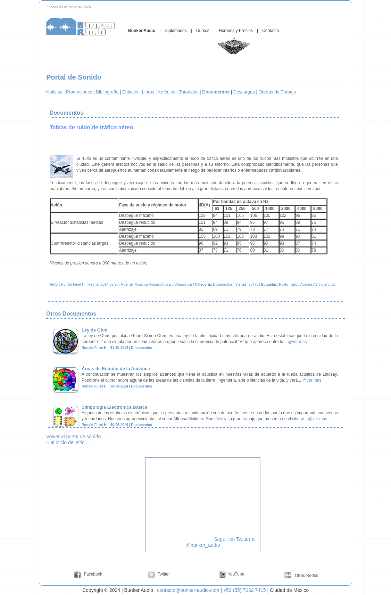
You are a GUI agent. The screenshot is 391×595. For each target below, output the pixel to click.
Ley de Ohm (94, 330)
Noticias (54, 92)
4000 (302, 208)
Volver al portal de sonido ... (76, 436)
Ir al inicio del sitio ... (68, 442)
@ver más (297, 341)
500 (255, 208)
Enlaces (130, 92)
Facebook (93, 574)
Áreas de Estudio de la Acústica (116, 368)
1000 (270, 208)
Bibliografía (107, 92)
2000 (286, 208)
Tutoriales (189, 92)
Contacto (270, 30)
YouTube (236, 574)
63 (217, 208)
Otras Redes (306, 575)
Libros (148, 92)
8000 (318, 208)
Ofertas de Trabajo (277, 92)
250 (242, 208)
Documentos (67, 113)
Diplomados (175, 30)
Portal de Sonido (73, 77)
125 (228, 208)
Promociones (79, 92)
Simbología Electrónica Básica (114, 407)
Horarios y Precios (236, 30)
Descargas (244, 92)
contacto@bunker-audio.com (188, 590)
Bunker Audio (141, 30)
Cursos (202, 30)
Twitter (164, 574)
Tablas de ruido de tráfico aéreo (91, 127)
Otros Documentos (72, 314)
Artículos (166, 92)
